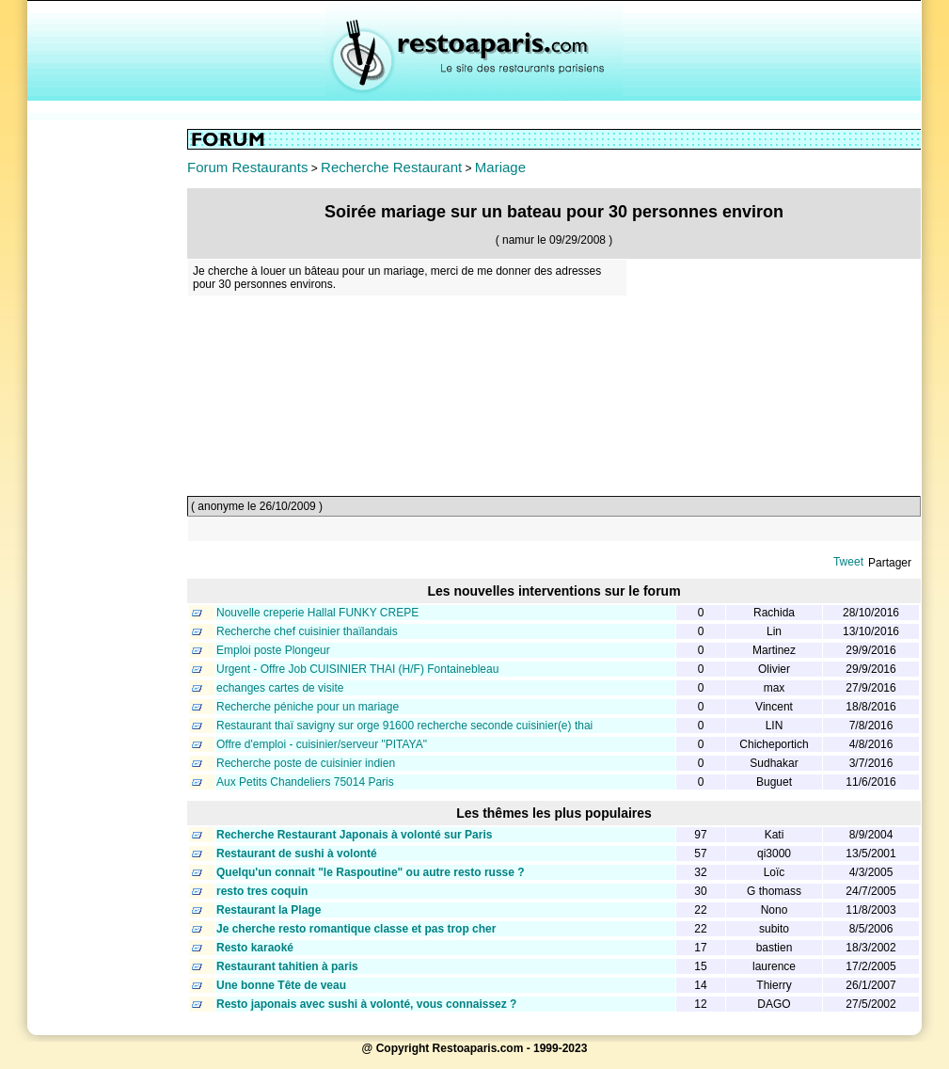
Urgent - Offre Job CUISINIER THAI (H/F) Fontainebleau (357, 669)
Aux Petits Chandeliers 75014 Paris (305, 782)
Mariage (500, 167)
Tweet (848, 561)
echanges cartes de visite (279, 687)
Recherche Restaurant (391, 167)
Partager (889, 562)
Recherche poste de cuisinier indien (305, 763)
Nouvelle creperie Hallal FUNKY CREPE (317, 612)
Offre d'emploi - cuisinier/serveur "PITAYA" (321, 744)
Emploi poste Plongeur (273, 650)
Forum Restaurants (247, 167)
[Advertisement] (107, 411)
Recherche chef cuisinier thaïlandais (307, 631)
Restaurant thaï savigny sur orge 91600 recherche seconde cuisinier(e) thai (404, 725)
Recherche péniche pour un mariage (307, 706)
